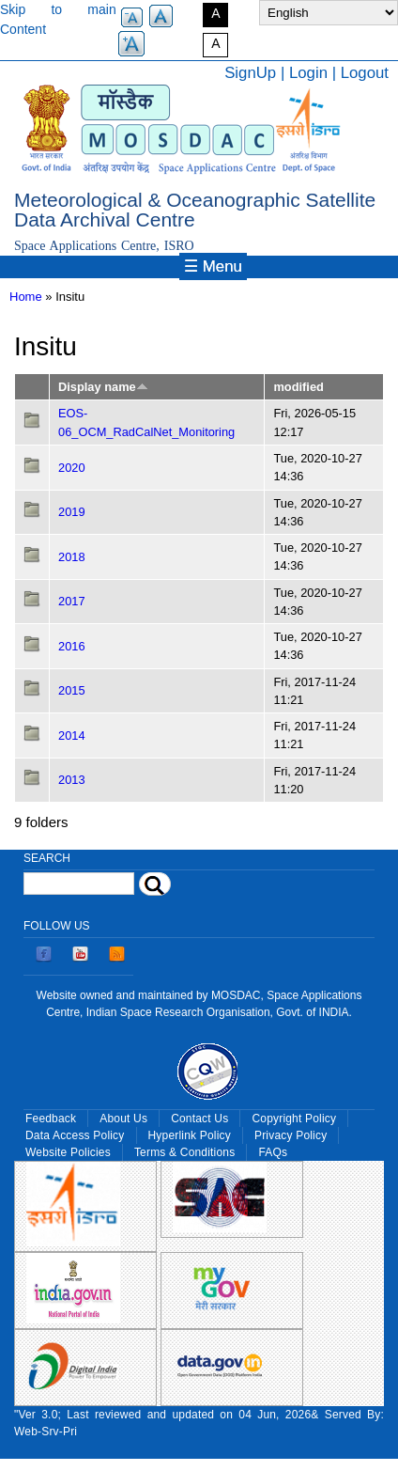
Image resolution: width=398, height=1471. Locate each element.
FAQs (272, 1152)
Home (25, 297)
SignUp (250, 73)
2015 (71, 690)
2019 (71, 512)
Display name (103, 387)
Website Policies (68, 1152)
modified (298, 387)
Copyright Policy (294, 1118)
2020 (71, 468)
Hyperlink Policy (189, 1135)
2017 (71, 601)
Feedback (50, 1118)
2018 (71, 557)
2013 (71, 780)
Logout (365, 73)
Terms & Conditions (185, 1152)
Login (308, 73)
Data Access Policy (75, 1135)
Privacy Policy (290, 1135)
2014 (71, 735)
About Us (123, 1118)
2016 (71, 646)
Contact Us (199, 1118)
